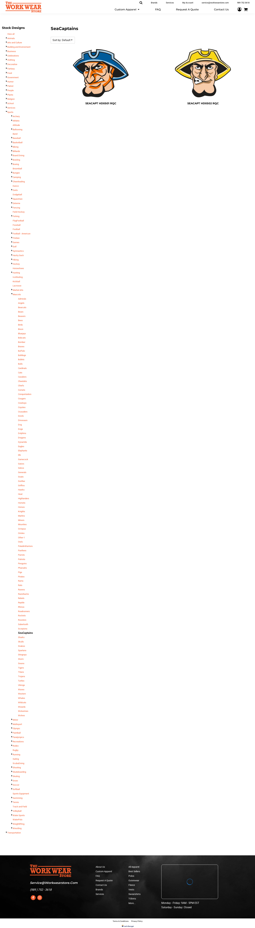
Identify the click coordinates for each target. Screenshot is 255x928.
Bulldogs (22, 355)
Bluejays (22, 333)
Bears (20, 312)
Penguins (22, 563)
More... (132, 903)
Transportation (14, 833)
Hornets (21, 503)
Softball (16, 789)
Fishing (16, 216)
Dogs (20, 429)
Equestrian (17, 199)
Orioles (21, 533)
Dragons (22, 437)
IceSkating (18, 277)
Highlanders (23, 498)
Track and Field (20, 806)
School (10, 103)
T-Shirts (132, 898)
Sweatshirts (134, 894)
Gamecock (23, 459)
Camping (17, 177)
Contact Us (101, 885)
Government (13, 77)
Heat (20, 494)
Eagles (21, 446)
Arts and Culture (14, 42)
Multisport (17, 724)
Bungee (16, 173)
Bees (20, 320)
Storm (21, 659)
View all (10, 34)
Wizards (22, 707)
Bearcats (22, 307)
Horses (21, 507)
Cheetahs (22, 381)
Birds (20, 325)
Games (16, 242)
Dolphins (22, 433)
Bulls (20, 364)
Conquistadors (24, 394)
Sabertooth (23, 624)
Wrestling (17, 828)
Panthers (22, 550)
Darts (15, 190)
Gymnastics (18, 251)
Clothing (11, 60)
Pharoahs (22, 568)
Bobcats (22, 338)
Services (11, 108)
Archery (16, 116)
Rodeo (16, 746)
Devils (21, 416)
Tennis (16, 802)
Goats (21, 477)
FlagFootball (18, 220)
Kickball (16, 281)
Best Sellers (134, 871)
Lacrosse (17, 285)
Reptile (21, 602)
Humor (10, 81)
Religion (11, 99)
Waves (21, 689)
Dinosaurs (22, 420)
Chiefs (21, 385)
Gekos (21, 468)
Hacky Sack (18, 255)
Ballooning (17, 129)
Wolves (21, 715)
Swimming (17, 798)
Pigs (20, 572)
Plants (10, 95)
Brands (99, 889)
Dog (20, 424)
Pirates (21, 576)
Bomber (21, 342)
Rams (20, 581)
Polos (131, 876)
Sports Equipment (21, 793)
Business (11, 51)
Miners (21, 520)
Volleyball (17, 811)
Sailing (16, 759)
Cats (20, 372)
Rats (20, 585)
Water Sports (19, 815)
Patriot (10, 86)
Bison (20, 329)
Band (15, 134)
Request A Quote (104, 880)
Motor (15, 720)
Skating (16, 776)
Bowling (16, 160)
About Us (100, 867)
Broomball (17, 168)
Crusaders (22, 411)
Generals (22, 472)
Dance (16, 186)
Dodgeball (17, 194)
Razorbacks (23, 594)
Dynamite (22, 442)
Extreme (16, 203)
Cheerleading (19, 181)
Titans (21, 672)
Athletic (16, 121)
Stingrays (22, 654)
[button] (127, 9)
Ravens (21, 589)
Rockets (22, 615)
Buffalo (21, 351)
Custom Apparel (104, 871)
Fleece (131, 885)
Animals (11, 38)
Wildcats (22, 702)
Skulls (21, 641)
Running (16, 754)
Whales (21, 698)
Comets (21, 390)
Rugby (15, 750)
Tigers (21, 668)
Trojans (21, 676)
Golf (15, 246)
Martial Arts (18, 290)
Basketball (17, 142)
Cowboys (22, 403)
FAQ (98, 876)
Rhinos (21, 607)
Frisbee (16, 238)
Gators (21, 464)
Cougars (22, 398)
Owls (20, 542)
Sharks (21, 637)
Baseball (17, 138)
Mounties (22, 524)
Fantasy (11, 68)
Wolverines (23, 711)
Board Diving (18, 155)
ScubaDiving (18, 763)
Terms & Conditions (121, 921)
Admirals (22, 299)
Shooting (17, 767)
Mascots (17, 294)
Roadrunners (24, 611)
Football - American (21, 233)
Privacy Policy (136, 921)
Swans (21, 663)
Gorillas (21, 481)
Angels (21, 303)
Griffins (21, 485)
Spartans (22, 650)
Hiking (16, 260)
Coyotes (22, 407)
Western (22, 694)
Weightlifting (18, 824)
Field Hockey (19, 212)
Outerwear (133, 880)
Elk (19, 455)
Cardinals (22, 368)
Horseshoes (18, 268)
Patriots (21, 559)
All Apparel (133, 867)
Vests (131, 889)
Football (16, 229)
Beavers (22, 316)
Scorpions (22, 628)
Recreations (18, 741)
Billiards (16, 151)
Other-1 (21, 537)
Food (9, 73)
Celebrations (13, 55)
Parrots (21, 555)
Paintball (17, 733)
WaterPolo (17, 819)
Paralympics (18, 737)
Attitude (16, 125)
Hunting (16, 272)
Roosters (22, 620)
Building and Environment (18, 47)
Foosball (16, 225)
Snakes (21, 646)
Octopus (22, 529)
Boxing (16, 164)
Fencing (16, 207)
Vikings (21, 685)
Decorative (12, 64)
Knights (21, 511)
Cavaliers (22, 377)
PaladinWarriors (25, 546)
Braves (21, 346)
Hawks (21, 489)
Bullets (21, 359)
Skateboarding (19, 772)
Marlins (21, 516)
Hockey (16, 264)
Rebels (21, 598)
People (10, 90)
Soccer (16, 785)
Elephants (22, 450)
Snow (15, 780)
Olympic (16, 728)
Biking (15, 147)
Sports (10, 112)
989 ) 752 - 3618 (41, 889)
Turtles (21, 681)
